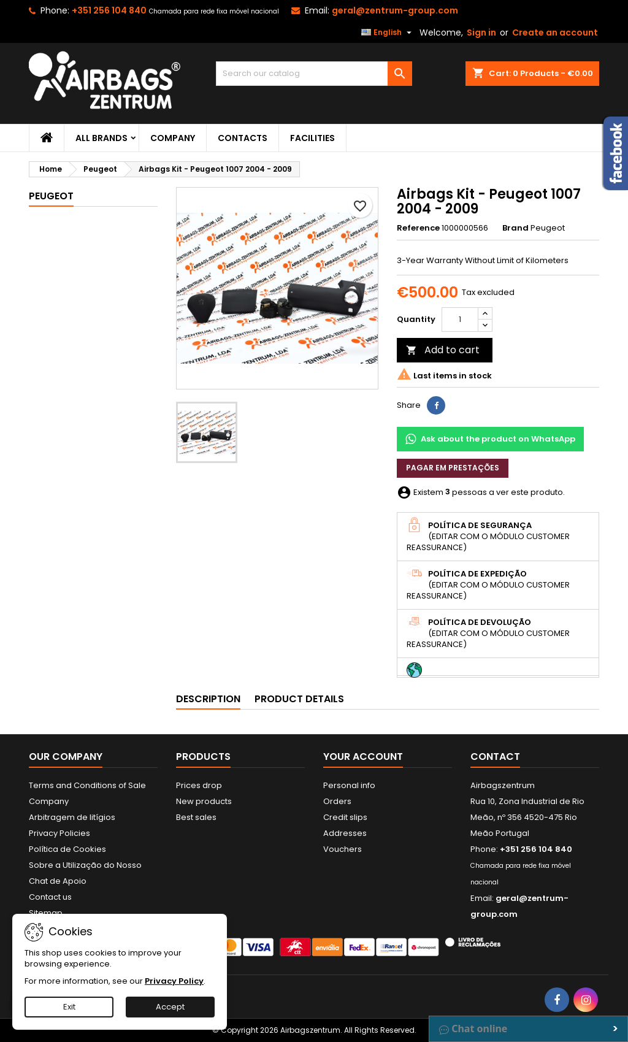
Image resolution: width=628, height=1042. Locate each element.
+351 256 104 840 (109, 10)
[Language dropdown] (388, 32)
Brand (515, 228)
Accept (170, 1007)
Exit (69, 1007)
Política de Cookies (67, 849)
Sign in (481, 32)
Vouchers (342, 849)
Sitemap (46, 913)
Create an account (555, 32)
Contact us (50, 897)
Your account (363, 756)
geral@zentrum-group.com (395, 10)
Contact (495, 756)
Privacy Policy (174, 981)
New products (204, 801)
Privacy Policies (59, 833)
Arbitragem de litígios (72, 817)
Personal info (349, 785)
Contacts (242, 138)
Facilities (312, 138)
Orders (337, 801)
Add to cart (443, 350)
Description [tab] (208, 699)
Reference (418, 228)
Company (172, 138)
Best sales (196, 817)
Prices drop (199, 785)
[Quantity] (460, 319)
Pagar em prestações (452, 467)
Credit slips (345, 817)
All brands (101, 138)
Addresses (345, 833)
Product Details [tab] (299, 699)
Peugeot (51, 196)
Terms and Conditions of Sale (87, 785)
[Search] (314, 73)
